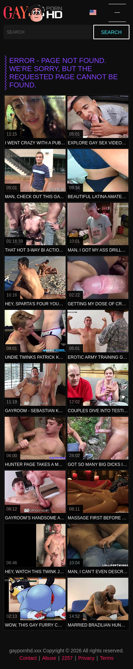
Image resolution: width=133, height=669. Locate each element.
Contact (28, 658)
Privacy (86, 658)
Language (92, 12)
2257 (67, 658)
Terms (106, 658)
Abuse (49, 658)
